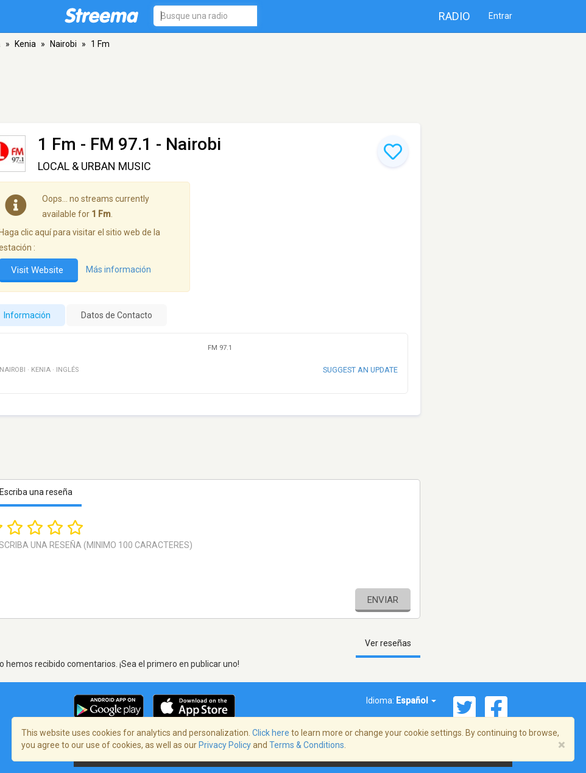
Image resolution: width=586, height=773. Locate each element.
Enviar (382, 599)
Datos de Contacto (116, 315)
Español (416, 700)
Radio (454, 16)
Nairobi (63, 44)
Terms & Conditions (306, 745)
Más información (118, 269)
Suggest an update (360, 369)
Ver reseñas (388, 643)
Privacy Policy (225, 745)
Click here (270, 733)
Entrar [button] (500, 16)
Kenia (25, 44)
